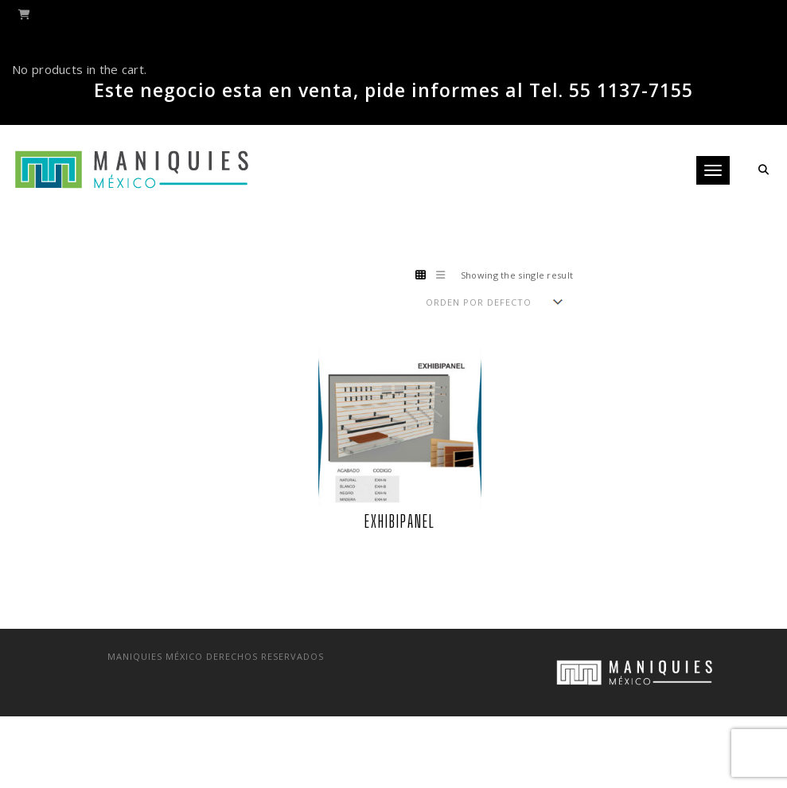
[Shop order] (493, 302)
